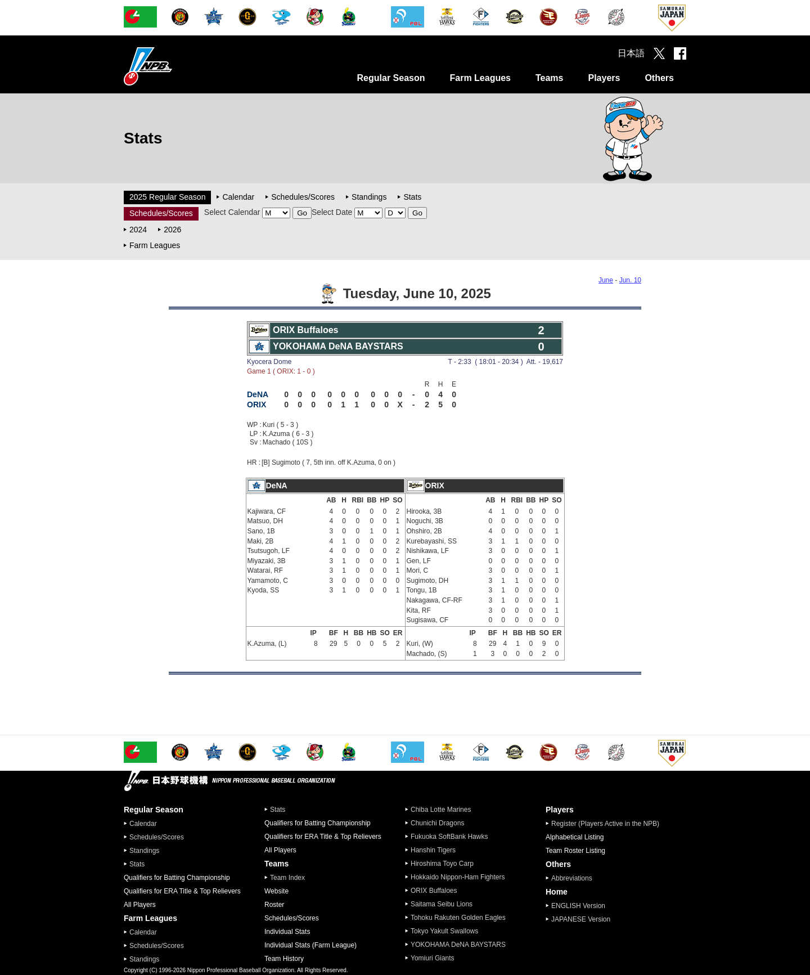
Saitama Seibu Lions (441, 904)
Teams (550, 78)
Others (659, 78)
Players (604, 78)
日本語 (631, 53)
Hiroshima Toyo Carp (442, 864)
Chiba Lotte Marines (441, 810)
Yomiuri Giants (432, 958)
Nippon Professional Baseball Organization (176, 66)
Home (557, 891)
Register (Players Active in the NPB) (608, 824)
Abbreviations (571, 878)
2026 (172, 229)
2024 (138, 229)
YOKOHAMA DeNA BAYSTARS (458, 945)
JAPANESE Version (580, 919)
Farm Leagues (479, 78)
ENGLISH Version (578, 906)
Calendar (238, 196)
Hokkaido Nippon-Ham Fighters (458, 877)
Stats (412, 196)
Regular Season (391, 78)
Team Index (287, 878)
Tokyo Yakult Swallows (444, 931)
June (605, 280)
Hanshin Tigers (433, 850)
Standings (369, 196)
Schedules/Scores (303, 196)
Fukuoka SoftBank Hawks (449, 837)
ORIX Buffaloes (434, 891)
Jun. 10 (630, 280)
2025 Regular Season (167, 196)
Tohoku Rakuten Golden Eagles (458, 918)
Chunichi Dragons (437, 823)
